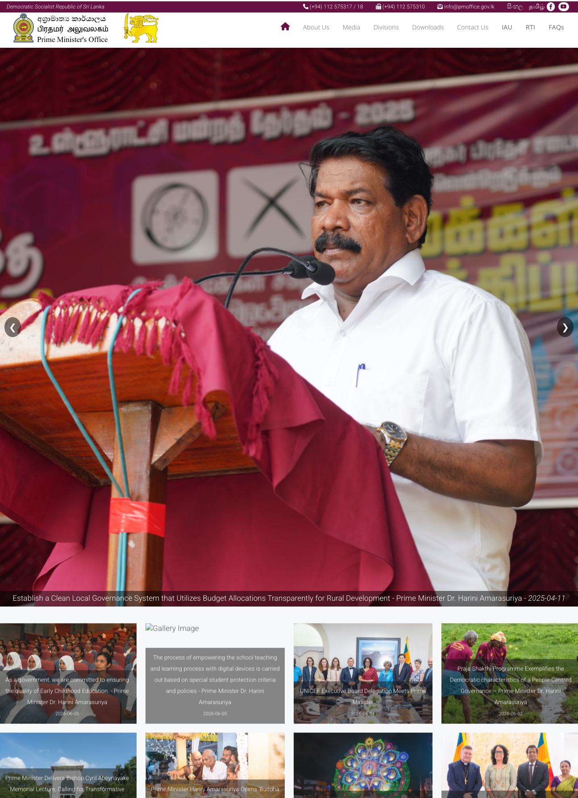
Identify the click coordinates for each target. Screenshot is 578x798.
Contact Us (472, 26)
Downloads (428, 26)
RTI (530, 26)
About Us (316, 26)
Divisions (386, 26)
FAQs (556, 26)
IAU (507, 26)
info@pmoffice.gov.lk (466, 5)
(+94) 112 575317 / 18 (333, 5)
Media (351, 26)
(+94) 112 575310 (400, 5)
